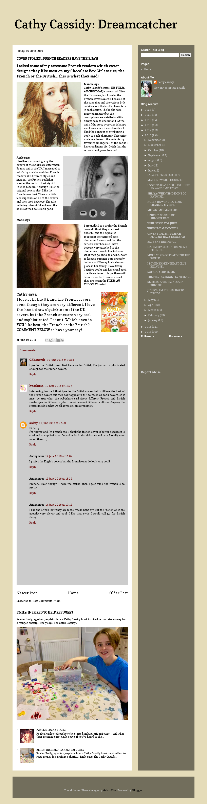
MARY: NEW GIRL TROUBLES (165, 180)
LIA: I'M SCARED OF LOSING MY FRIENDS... (167, 248)
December (155, 139)
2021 (148, 109)
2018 (148, 125)
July (150, 165)
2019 (148, 120)
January (153, 320)
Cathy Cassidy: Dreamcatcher (96, 24)
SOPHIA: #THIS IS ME (161, 271)
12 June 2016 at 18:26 (58, 478)
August (152, 160)
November (155, 144)
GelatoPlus (109, 790)
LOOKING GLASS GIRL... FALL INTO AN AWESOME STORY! (168, 187)
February (154, 315)
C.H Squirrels (37, 359)
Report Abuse (151, 372)
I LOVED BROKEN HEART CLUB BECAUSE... (166, 265)
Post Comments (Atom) (47, 600)
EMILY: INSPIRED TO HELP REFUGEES (45, 612)
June (151, 170)
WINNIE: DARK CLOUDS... (163, 228)
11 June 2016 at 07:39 (52, 422)
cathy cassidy (166, 82)
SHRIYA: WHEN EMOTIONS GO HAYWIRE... (166, 195)
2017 (148, 130)
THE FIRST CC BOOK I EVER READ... (169, 276)
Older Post (118, 593)
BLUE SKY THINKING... (161, 241)
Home (73, 593)
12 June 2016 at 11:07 (58, 456)
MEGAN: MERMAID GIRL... (163, 210)
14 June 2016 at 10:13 (58, 504)
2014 (148, 331)
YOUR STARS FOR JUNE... (163, 223)
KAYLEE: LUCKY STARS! (50, 729)
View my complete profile (169, 87)
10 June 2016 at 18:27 (58, 385)
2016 (148, 135)
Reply (32, 374)
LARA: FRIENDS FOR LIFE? (163, 175)
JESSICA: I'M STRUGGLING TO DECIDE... (165, 292)
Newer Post (27, 593)
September (155, 155)
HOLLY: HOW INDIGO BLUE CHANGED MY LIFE (164, 203)
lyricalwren (36, 385)
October (153, 150)
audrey (33, 422)
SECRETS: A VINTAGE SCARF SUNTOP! (165, 283)
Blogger (137, 790)
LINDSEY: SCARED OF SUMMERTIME (161, 216)
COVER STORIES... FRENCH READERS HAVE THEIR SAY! (166, 235)
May (151, 299)
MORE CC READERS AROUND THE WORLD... (168, 257)
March (152, 310)
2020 (148, 114)
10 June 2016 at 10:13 (60, 359)
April (151, 304)
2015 (148, 326)
